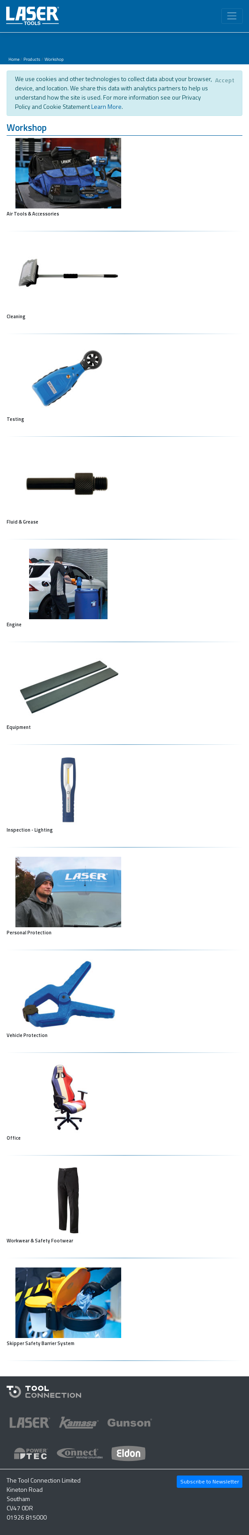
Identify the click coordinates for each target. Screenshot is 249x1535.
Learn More (106, 106)
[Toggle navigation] (232, 16)
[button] (124, 129)
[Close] (224, 80)
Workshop (54, 59)
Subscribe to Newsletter (209, 1481)
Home (13, 59)
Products (31, 59)
